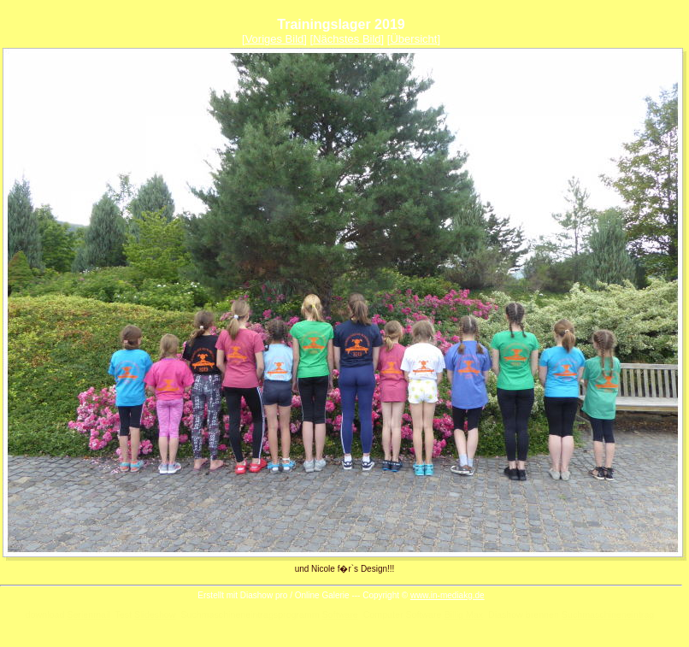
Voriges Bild (274, 38)
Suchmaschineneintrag (608, 614)
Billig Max (463, 614)
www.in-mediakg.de (447, 595)
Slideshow (155, 614)
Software (340, 614)
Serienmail (88, 614)
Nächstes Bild (346, 38)
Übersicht (413, 38)
